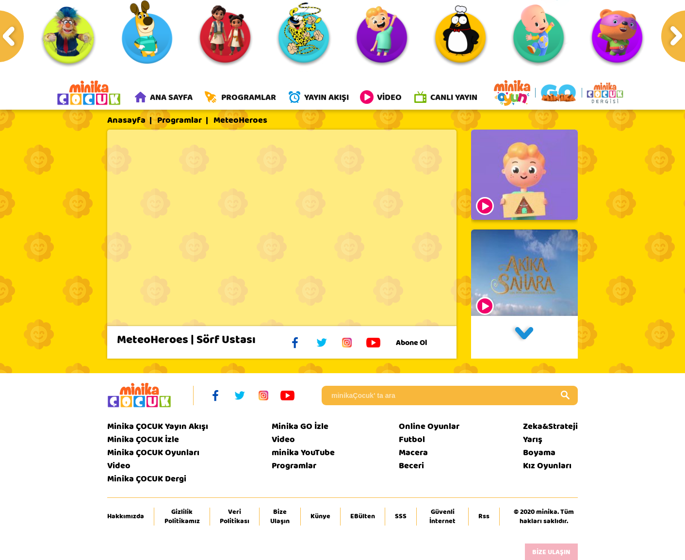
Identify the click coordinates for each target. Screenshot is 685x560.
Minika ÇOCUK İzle (143, 439)
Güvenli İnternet (442, 517)
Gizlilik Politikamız (182, 517)
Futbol (412, 439)
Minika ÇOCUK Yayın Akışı (157, 426)
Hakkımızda (125, 516)
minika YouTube (303, 453)
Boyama (539, 453)
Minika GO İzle (300, 426)
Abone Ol (419, 343)
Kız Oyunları (547, 466)
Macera (413, 453)
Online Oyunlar (429, 426)
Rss (483, 516)
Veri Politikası (234, 517)
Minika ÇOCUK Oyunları (153, 453)
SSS (401, 516)
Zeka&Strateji (550, 426)
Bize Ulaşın (280, 517)
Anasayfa (126, 120)
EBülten (362, 516)
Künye (320, 516)
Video (118, 466)
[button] (524, 337)
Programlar (179, 120)
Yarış (532, 439)
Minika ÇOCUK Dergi (146, 479)
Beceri (411, 466)
